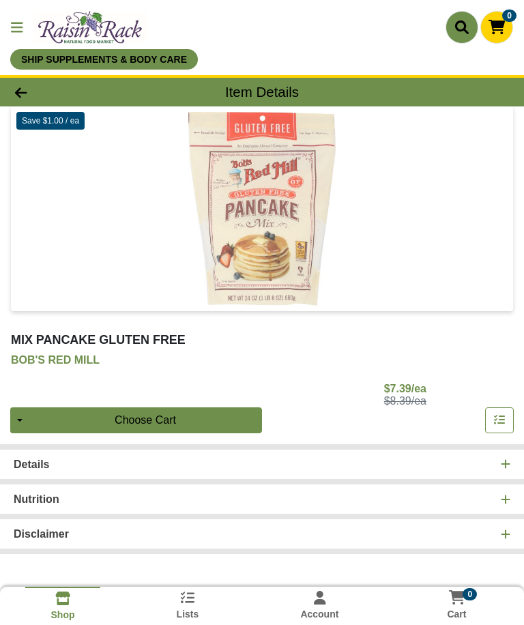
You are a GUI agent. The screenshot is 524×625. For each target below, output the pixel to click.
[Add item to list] (499, 420)
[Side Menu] (17, 27)
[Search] (462, 27)
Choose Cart (145, 420)
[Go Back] (73, 92)
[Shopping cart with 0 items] (496, 27)
